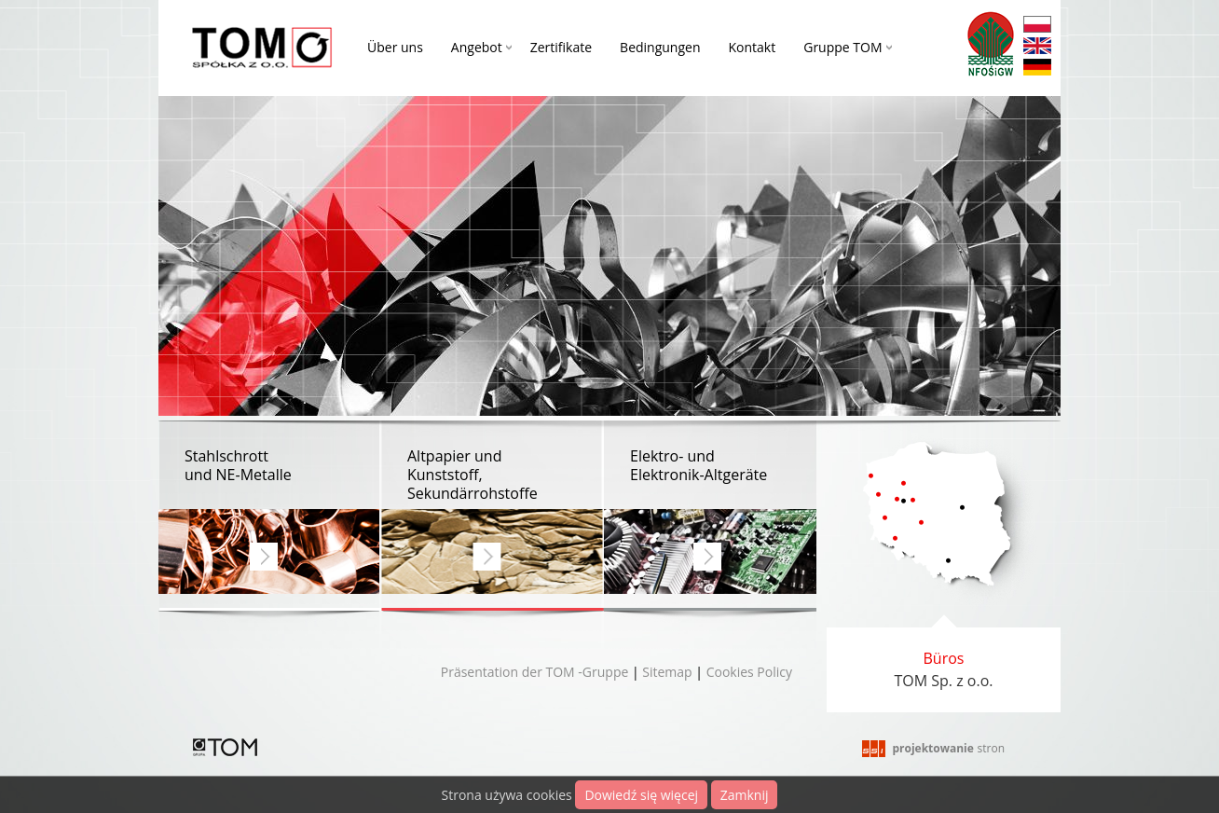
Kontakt (752, 47)
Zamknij (744, 795)
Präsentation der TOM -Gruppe (535, 672)
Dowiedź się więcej (641, 795)
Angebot (476, 47)
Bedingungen (660, 47)
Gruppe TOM (842, 47)
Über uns (395, 47)
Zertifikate (561, 47)
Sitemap (667, 672)
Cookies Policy (749, 672)
